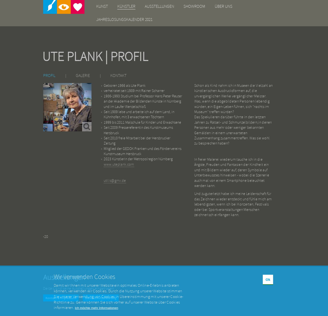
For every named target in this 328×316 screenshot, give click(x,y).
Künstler (126, 6)
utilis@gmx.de (115, 180)
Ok (268, 284)
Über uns (223, 6)
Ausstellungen (159, 6)
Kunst (102, 6)
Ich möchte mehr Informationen (96, 312)
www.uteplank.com (119, 164)
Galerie (83, 75)
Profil (49, 75)
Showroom (194, 6)
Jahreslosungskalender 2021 (124, 19)
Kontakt (118, 75)
